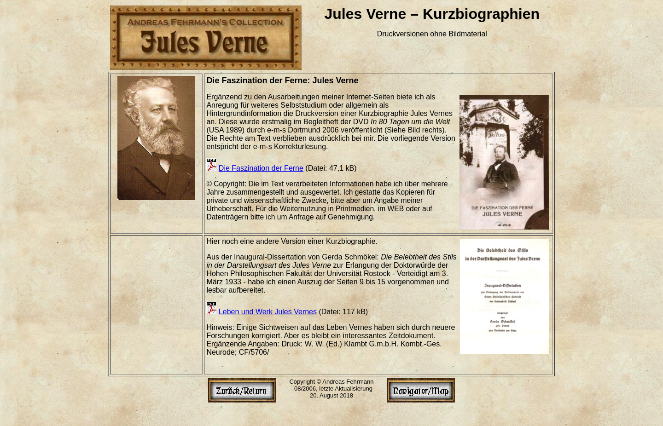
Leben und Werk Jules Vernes (268, 312)
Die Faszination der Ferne (261, 168)
